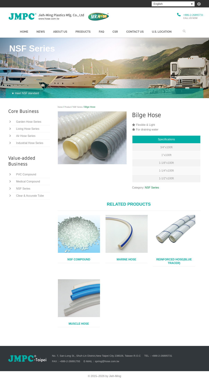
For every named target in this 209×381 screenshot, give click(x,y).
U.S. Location (162, 31)
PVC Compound (26, 174)
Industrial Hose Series (29, 143)
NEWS (40, 31)
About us (60, 31)
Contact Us (134, 31)
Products (82, 31)
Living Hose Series (27, 128)
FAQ (101, 31)
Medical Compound (28, 181)
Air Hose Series (25, 135)
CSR (115, 31)
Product (68, 107)
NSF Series (77, 107)
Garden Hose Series (28, 121)
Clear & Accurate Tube (30, 195)
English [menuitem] (158, 3)
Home (24, 31)
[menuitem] (173, 3)
